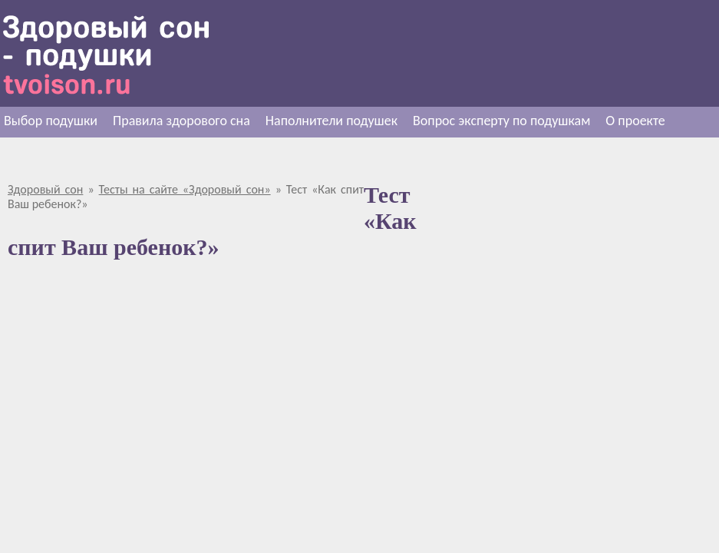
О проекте (635, 120)
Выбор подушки (50, 120)
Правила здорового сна (181, 120)
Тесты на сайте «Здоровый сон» (185, 189)
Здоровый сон (45, 189)
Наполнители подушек (331, 120)
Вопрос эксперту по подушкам (501, 120)
